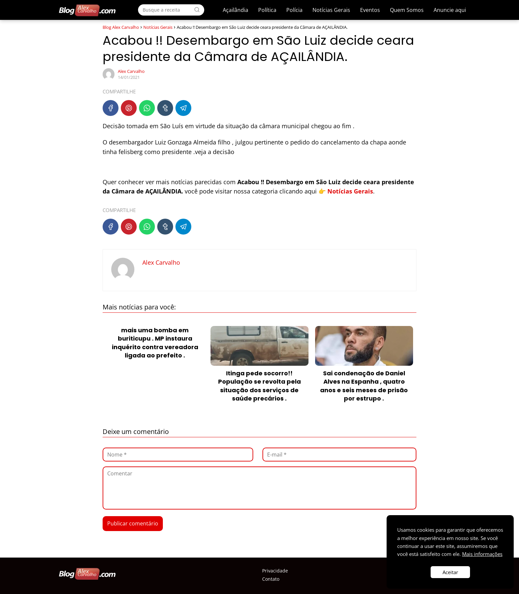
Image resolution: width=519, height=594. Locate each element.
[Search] (197, 9)
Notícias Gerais (331, 10)
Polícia (294, 10)
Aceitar (450, 572)
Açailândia (235, 10)
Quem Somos (407, 10)
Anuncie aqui (450, 10)
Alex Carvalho (131, 71)
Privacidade (275, 570)
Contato (270, 579)
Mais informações (482, 554)
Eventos (370, 10)
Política (267, 10)
